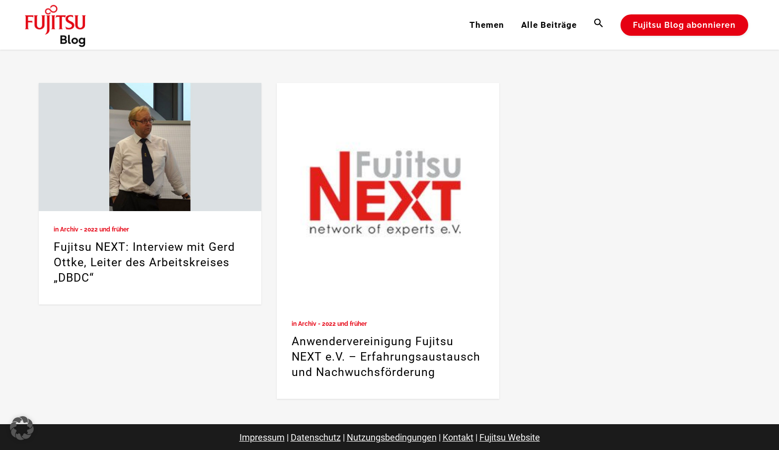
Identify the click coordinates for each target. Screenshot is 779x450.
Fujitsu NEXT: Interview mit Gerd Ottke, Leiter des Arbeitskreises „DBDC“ (144, 262)
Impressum (262, 437)
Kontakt (458, 437)
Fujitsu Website (509, 437)
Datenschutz (316, 437)
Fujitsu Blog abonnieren (684, 25)
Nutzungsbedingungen (392, 437)
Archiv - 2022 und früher (94, 229)
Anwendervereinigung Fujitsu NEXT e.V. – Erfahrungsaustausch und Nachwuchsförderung (386, 357)
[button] (598, 25)
